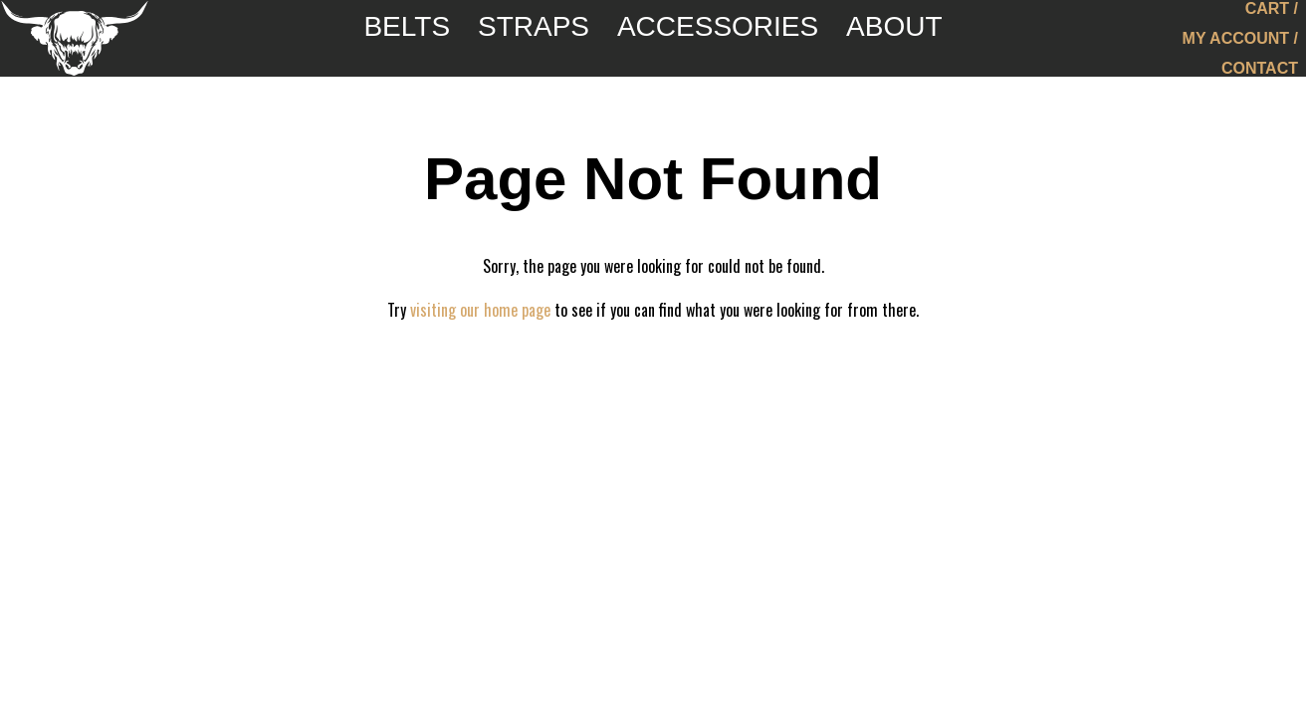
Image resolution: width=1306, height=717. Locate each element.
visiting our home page (480, 310)
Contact (1259, 75)
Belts (401, 44)
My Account (1236, 45)
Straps (531, 44)
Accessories (719, 44)
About (900, 44)
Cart (1267, 15)
